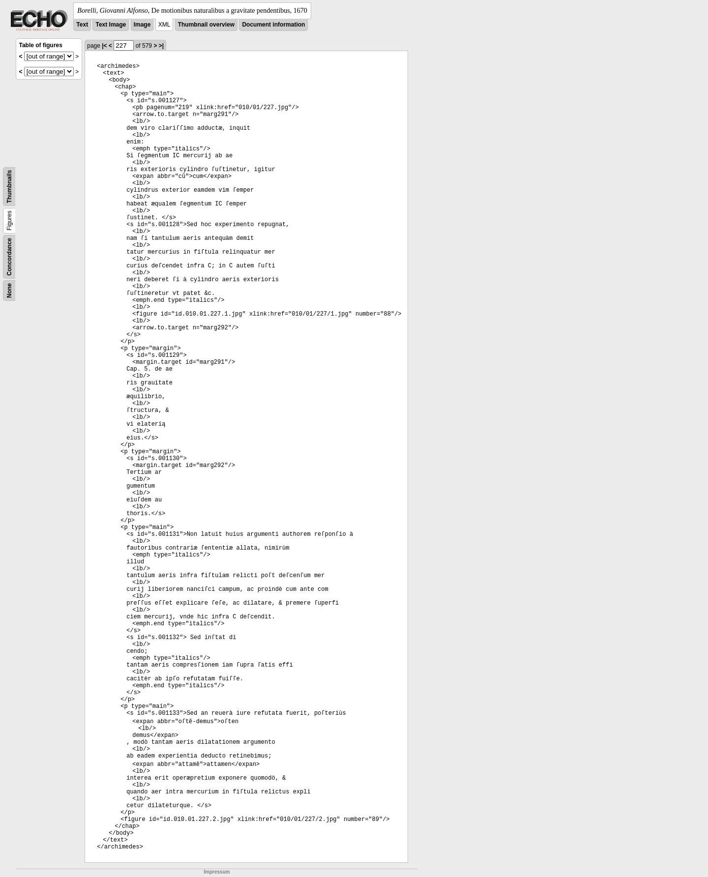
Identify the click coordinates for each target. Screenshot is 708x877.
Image (142, 24)
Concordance (9, 257)
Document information (273, 24)
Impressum (217, 872)
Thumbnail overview (206, 24)
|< (104, 45)
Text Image (110, 24)
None (9, 290)
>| (161, 45)
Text (82, 24)
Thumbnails (9, 186)
